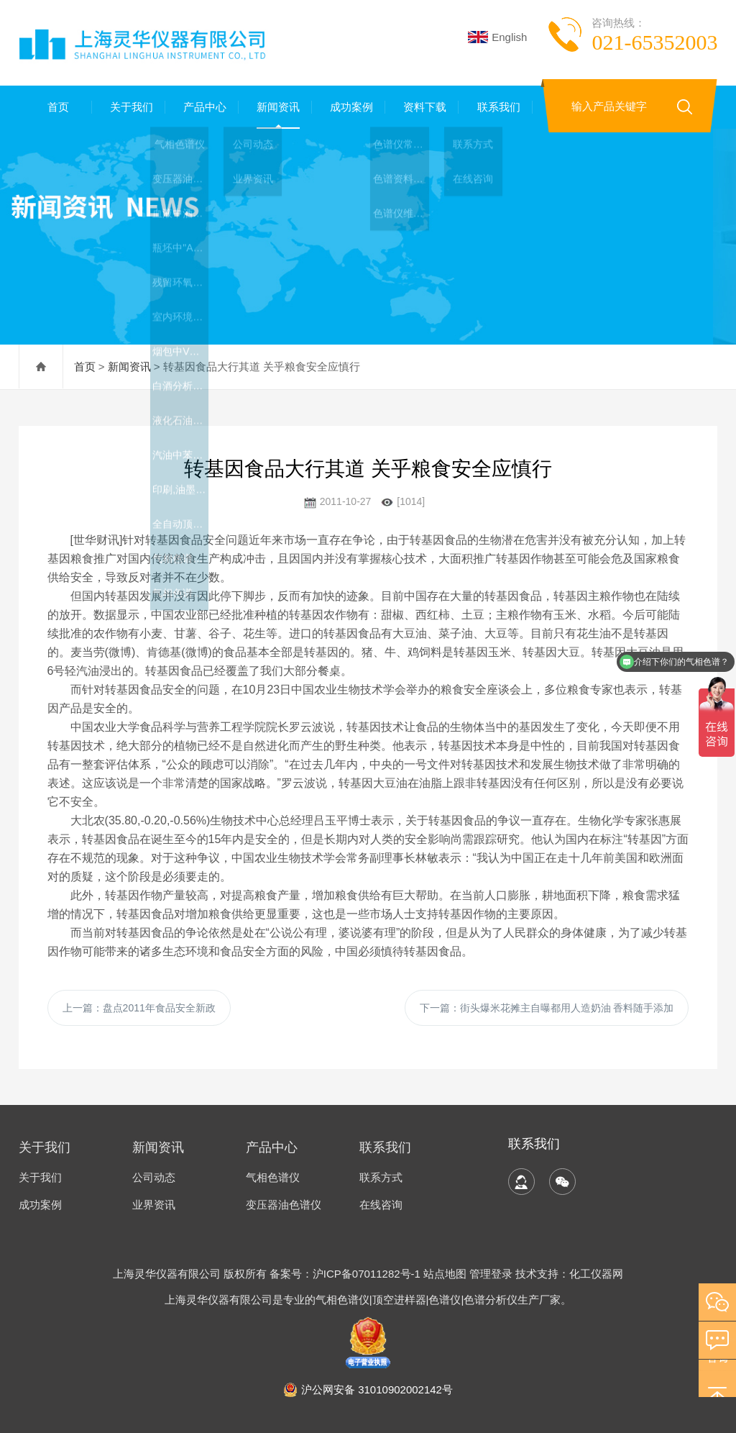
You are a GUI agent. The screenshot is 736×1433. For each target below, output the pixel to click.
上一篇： (139, 1008)
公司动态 (153, 1177)
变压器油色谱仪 (283, 1204)
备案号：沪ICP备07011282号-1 (346, 1274)
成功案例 (349, 107)
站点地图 (444, 1274)
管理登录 (490, 1274)
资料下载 (422, 107)
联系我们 (496, 107)
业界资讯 (153, 1204)
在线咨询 (380, 1204)
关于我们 (129, 107)
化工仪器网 (596, 1274)
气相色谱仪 (273, 1177)
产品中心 (202, 107)
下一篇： (547, 1008)
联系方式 (380, 1177)
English (497, 37)
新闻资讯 (275, 107)
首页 (55, 107)
